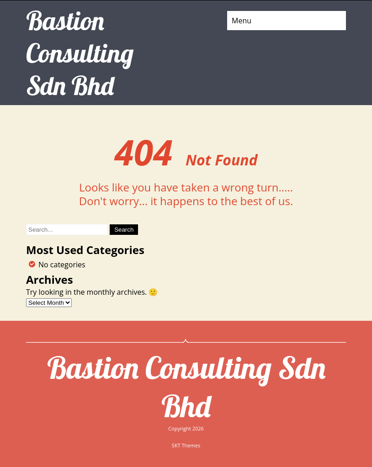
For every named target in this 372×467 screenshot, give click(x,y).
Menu (241, 21)
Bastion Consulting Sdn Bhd (186, 386)
